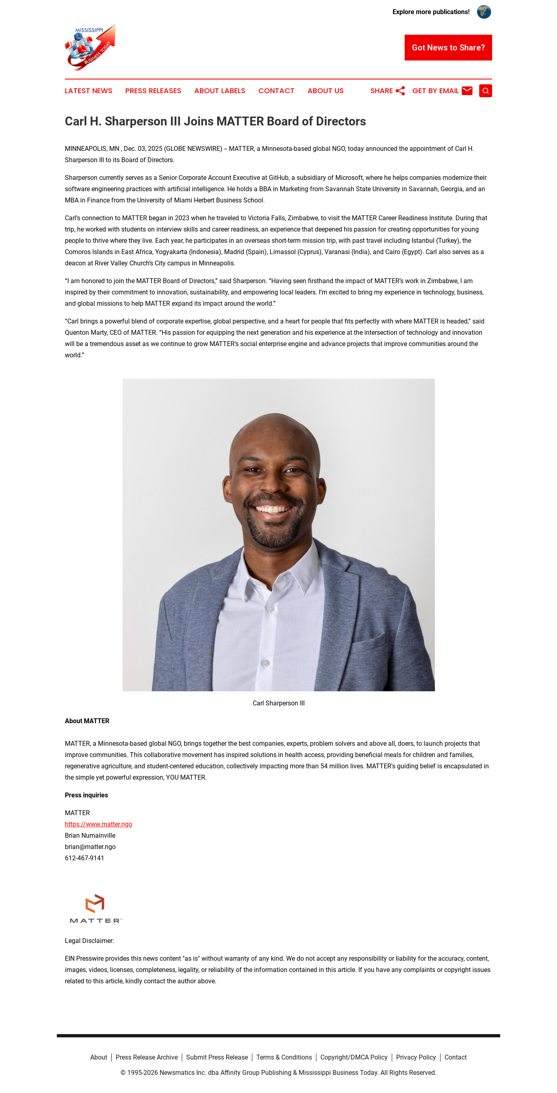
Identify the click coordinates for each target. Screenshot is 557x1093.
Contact (276, 90)
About (98, 1057)
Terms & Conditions (284, 1057)
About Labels (219, 90)
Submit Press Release (217, 1057)
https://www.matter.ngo (98, 824)
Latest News (88, 90)
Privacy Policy (416, 1057)
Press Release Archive (147, 1057)
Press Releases (153, 90)
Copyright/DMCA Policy (354, 1057)
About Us (326, 90)
